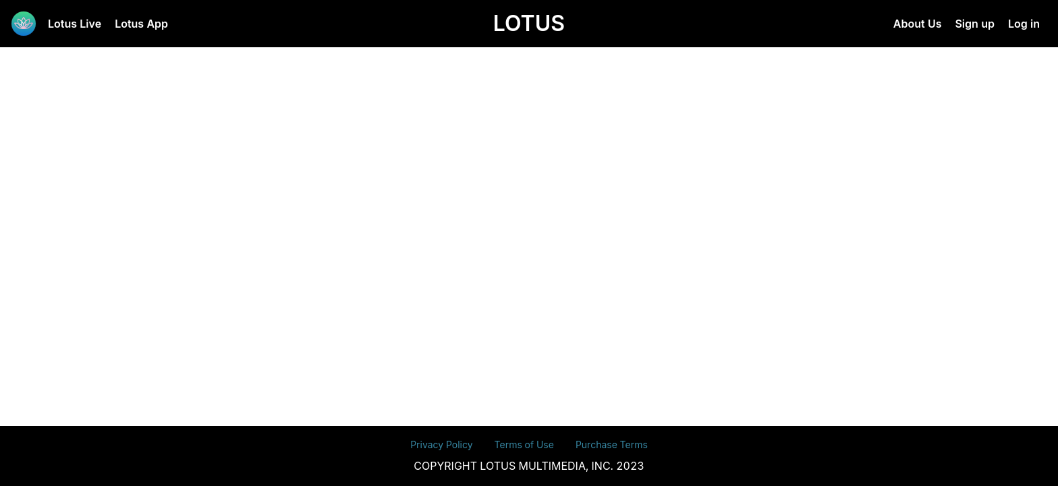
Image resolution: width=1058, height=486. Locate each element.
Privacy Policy (441, 444)
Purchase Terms (612, 444)
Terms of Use (524, 444)
